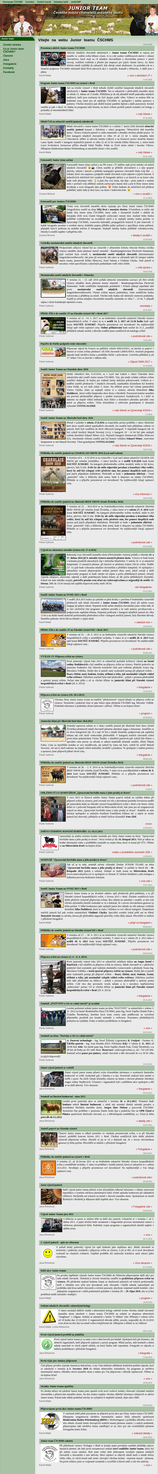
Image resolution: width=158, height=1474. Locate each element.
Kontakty (30, 2)
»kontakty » (146, 306)
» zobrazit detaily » (142, 1433)
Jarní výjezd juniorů (51, 1185)
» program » (145, 713)
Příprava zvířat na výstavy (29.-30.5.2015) (62, 694)
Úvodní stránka (12, 44)
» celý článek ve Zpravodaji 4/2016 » (132, 410)
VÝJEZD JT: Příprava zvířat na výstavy (62, 656)
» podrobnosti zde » (141, 336)
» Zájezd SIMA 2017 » (140, 361)
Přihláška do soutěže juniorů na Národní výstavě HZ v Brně (72, 930)
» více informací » (142, 494)
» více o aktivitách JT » (139, 75)
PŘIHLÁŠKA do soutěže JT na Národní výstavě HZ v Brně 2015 (74, 629)
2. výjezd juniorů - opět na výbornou (60, 1242)
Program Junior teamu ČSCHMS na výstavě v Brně (68, 83)
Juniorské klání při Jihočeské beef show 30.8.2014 (67, 721)
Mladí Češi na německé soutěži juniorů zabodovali (67, 121)
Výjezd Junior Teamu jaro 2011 (57, 1214)
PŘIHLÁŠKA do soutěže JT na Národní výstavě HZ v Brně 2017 (74, 313)
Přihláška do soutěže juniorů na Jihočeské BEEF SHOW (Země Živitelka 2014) (82, 762)
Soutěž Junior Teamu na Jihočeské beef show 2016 (67, 418)
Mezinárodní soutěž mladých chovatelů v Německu (67, 275)
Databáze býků (61, 2)
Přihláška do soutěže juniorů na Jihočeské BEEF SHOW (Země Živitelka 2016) (82, 501)
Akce (6, 59)
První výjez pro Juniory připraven (59, 1360)
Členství (8, 55)
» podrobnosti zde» (141, 1177)
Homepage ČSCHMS (13, 2)
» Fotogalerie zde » (141, 1206)
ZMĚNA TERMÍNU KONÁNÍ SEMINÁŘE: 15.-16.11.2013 (72, 831)
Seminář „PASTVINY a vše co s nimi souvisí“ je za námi (70, 1003)
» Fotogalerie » (144, 1149)
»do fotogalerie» (143, 587)
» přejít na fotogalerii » (140, 922)
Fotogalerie (10, 64)
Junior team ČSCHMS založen (57, 1440)
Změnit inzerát (44, 2)
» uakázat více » (143, 622)
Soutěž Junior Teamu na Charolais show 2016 (64, 369)
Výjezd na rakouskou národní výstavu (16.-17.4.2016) (68, 550)
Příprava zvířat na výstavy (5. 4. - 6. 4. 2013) (64, 956)
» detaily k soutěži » (141, 235)
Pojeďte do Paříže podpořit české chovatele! (64, 343)
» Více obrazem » (142, 1263)
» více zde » (145, 881)
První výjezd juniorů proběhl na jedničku (62, 1334)
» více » (148, 1028)
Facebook (9, 72)
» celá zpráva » (144, 267)
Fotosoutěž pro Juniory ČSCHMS (58, 201)
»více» (148, 823)
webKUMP (76, 2)
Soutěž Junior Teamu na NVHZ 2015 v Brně (64, 594)
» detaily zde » (144, 1121)
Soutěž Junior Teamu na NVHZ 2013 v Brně (64, 888)
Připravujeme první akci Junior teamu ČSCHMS (66, 1408)
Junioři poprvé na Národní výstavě (59, 1128)
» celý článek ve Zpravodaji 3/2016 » (132, 445)
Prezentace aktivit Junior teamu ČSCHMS (63, 48)
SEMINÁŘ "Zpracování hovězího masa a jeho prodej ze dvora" (74, 859)
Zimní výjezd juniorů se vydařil (57, 1067)
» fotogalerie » (144, 687)
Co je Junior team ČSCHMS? (13, 50)
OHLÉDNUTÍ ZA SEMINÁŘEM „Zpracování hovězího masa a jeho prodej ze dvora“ (86, 792)
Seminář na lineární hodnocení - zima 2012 (63, 1096)
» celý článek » (144, 114)
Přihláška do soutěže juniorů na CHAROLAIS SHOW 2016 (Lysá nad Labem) (82, 453)
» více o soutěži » (142, 194)
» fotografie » (145, 1353)
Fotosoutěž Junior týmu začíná (57, 160)
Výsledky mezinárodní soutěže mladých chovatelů (66, 243)
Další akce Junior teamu (53, 1270)
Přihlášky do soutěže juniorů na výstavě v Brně (65, 1156)
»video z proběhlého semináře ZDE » (132, 852)
